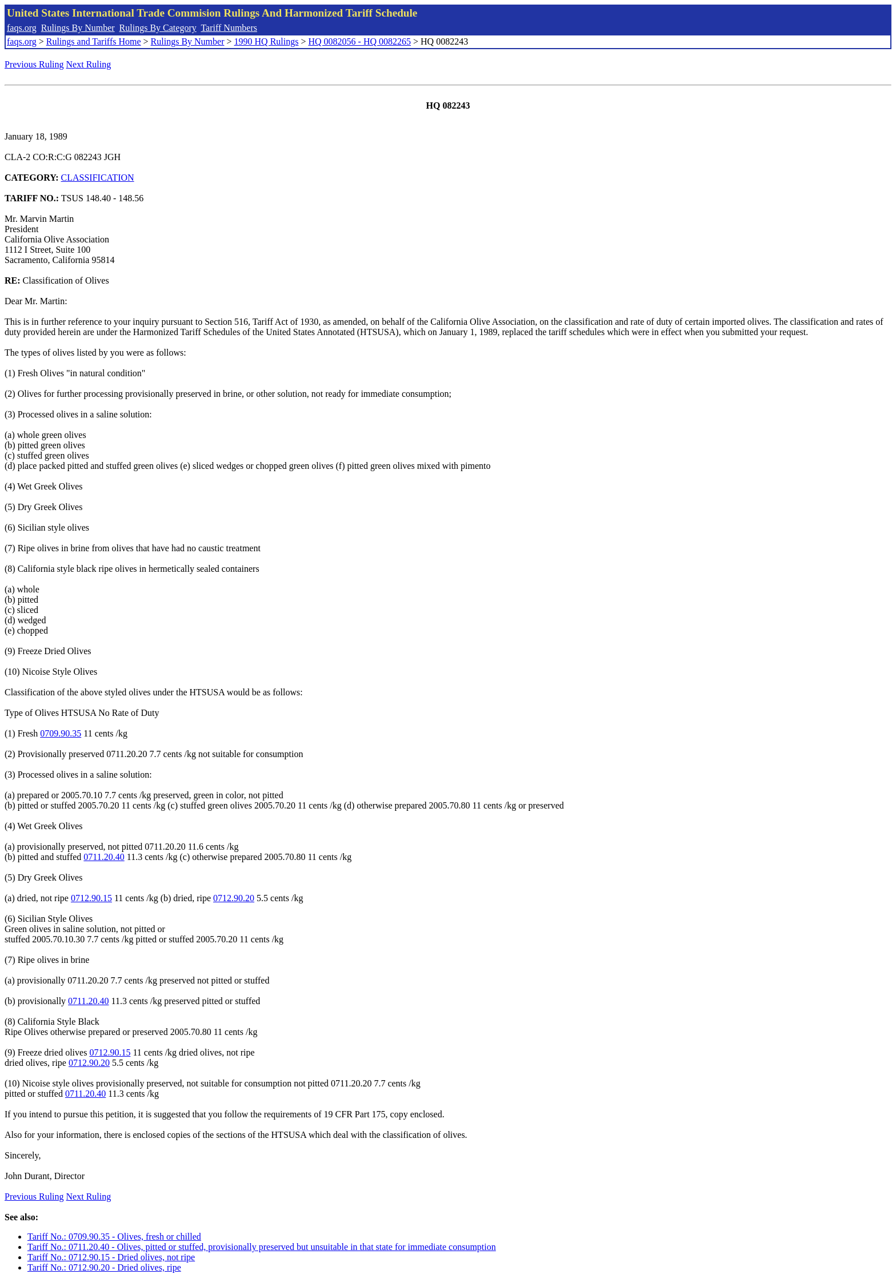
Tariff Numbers (229, 28)
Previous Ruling (34, 64)
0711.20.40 (103, 857)
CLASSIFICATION (97, 177)
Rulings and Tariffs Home (93, 41)
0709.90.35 (60, 733)
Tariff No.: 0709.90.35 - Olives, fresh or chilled (114, 1236)
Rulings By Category (158, 28)
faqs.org (22, 28)
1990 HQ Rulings (266, 41)
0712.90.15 (91, 898)
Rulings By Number (78, 28)
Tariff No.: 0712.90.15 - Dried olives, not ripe (111, 1257)
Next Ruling (88, 64)
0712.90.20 (233, 898)
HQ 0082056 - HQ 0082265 (359, 41)
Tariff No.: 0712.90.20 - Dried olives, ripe (104, 1267)
